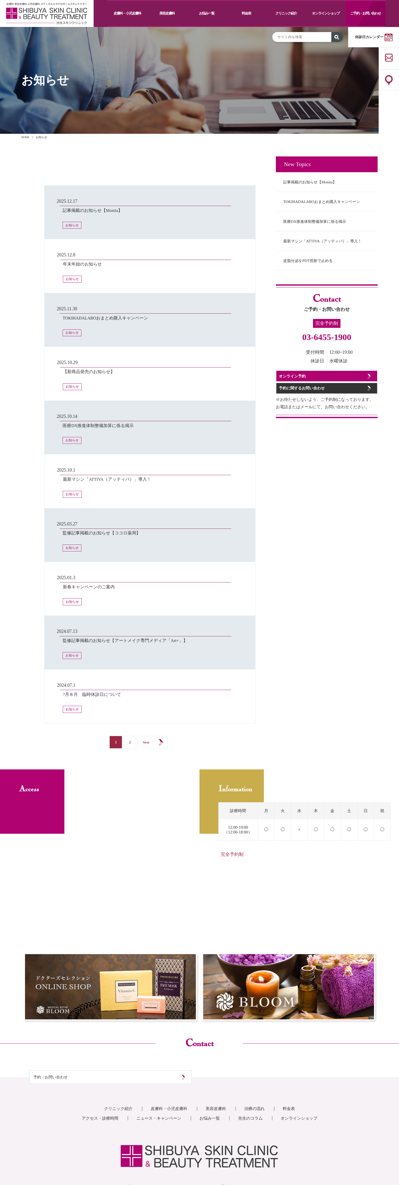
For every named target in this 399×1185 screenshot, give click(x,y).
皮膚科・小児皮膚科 (127, 13)
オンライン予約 (300, 412)
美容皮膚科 (167, 13)
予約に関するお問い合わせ (311, 438)
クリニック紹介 (286, 13)
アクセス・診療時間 (92, 1072)
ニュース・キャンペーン (156, 1072)
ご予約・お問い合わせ (365, 13)
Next (146, 683)
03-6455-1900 (326, 368)
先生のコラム (255, 1072)
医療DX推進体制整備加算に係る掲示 (323, 236)
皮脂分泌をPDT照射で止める (315, 289)
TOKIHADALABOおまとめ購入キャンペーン (325, 210)
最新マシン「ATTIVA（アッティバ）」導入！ (326, 263)
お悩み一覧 (206, 13)
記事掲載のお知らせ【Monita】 (318, 183)
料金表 (246, 13)
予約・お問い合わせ (62, 1022)
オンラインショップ (325, 13)
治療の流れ (260, 1062)
